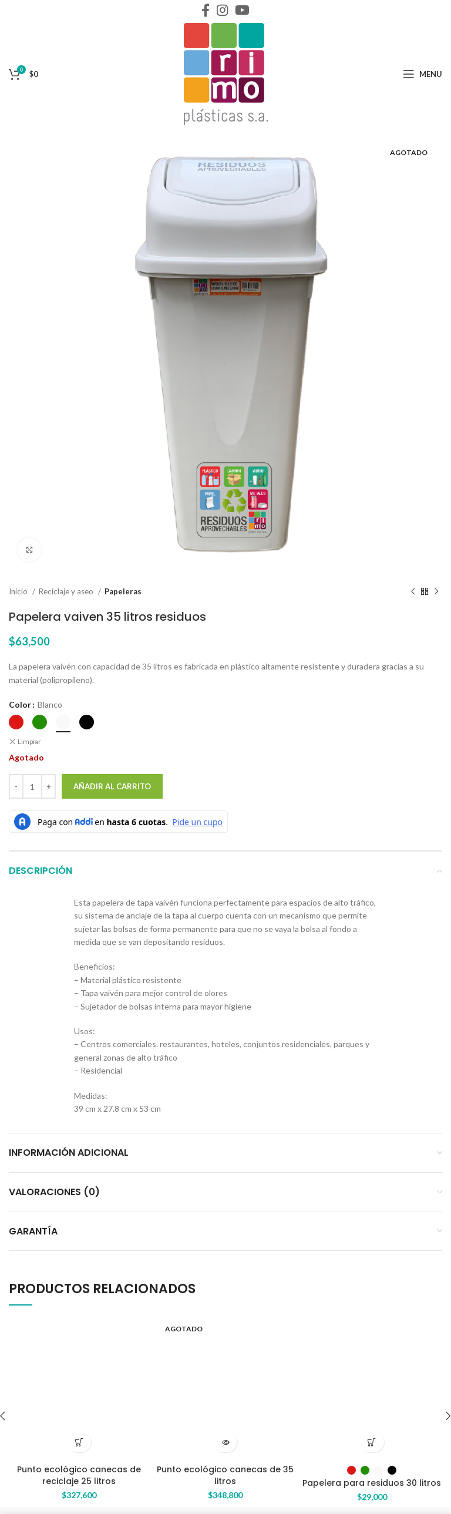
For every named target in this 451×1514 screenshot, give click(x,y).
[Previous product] (413, 592)
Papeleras (124, 591)
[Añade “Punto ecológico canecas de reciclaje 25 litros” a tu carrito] (79, 1442)
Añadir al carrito (112, 786)
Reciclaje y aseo (67, 591)
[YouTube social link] (242, 10)
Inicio (19, 591)
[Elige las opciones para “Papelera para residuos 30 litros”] (372, 1442)
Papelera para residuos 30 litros (372, 1482)
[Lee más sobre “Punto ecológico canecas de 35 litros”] (225, 1442)
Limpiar (29, 740)
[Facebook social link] (205, 10)
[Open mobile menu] (423, 74)
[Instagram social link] (222, 10)
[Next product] (436, 592)
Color (20, 704)
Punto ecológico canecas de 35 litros (225, 1469)
